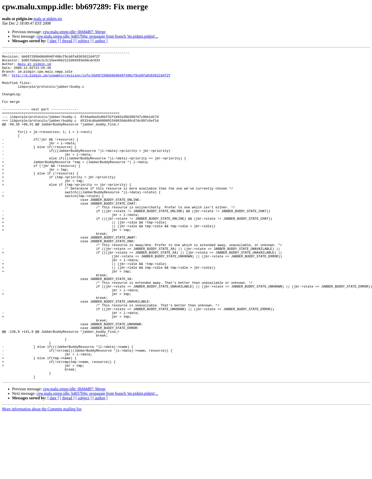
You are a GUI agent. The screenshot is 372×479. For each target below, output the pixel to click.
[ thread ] (67, 41)
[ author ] (100, 41)
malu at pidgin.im (47, 19)
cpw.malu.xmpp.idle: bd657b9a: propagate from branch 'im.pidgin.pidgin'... (97, 36)
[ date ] (53, 41)
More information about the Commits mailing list (41, 474)
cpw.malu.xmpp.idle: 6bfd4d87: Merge (74, 32)
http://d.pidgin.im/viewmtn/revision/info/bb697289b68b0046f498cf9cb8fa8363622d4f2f (91, 80)
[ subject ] (84, 41)
